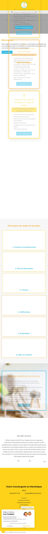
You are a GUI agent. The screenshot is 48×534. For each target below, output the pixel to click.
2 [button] (44, 461)
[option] (24, 446)
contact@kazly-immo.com (33, 493)
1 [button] (43, 461)
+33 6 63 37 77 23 (14, 493)
